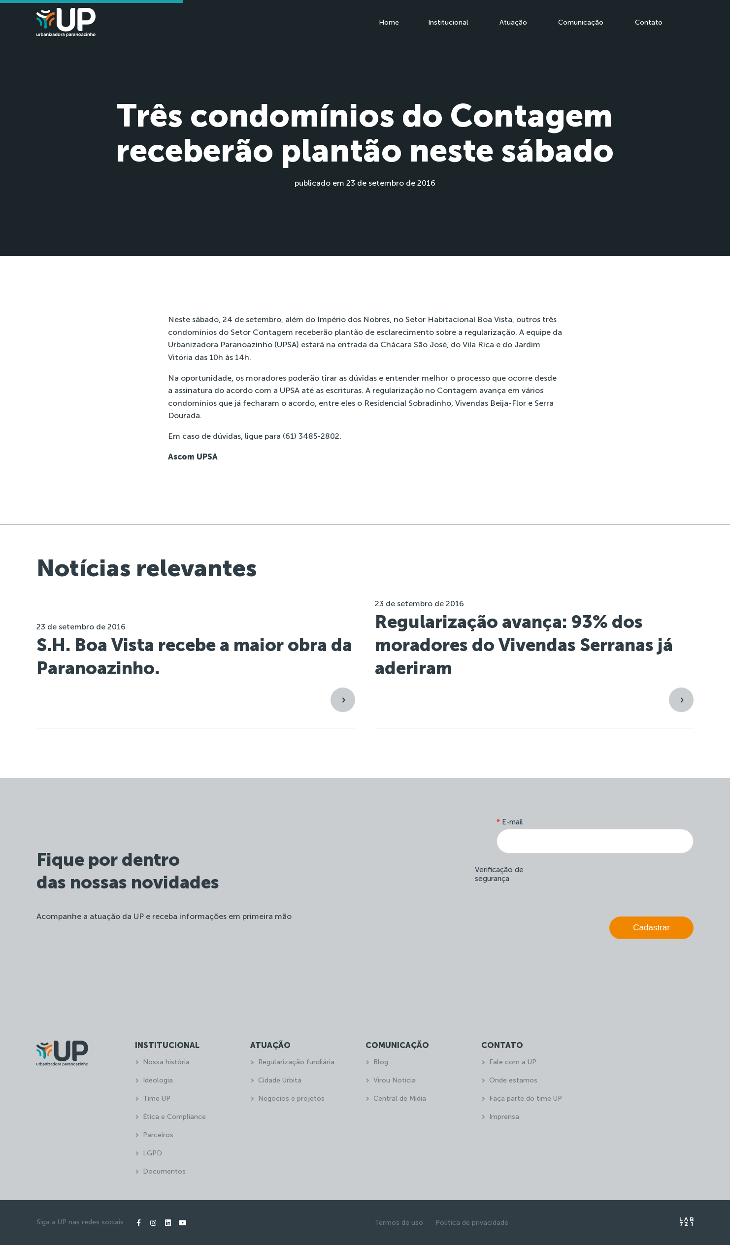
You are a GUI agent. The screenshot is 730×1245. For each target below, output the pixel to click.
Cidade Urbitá (279, 1080)
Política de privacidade (471, 1222)
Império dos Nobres (352, 319)
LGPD (152, 1153)
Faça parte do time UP (525, 1098)
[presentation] (619, 882)
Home (389, 22)
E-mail (510, 822)
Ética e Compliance (174, 1117)
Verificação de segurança (499, 874)
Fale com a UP (512, 1062)
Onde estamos (513, 1080)
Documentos (164, 1171)
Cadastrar (651, 927)
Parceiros (158, 1135)
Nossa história (166, 1062)
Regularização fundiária (296, 1062)
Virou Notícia (394, 1080)
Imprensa (504, 1117)
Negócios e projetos (291, 1098)
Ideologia (158, 1080)
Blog (380, 1062)
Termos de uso (398, 1222)
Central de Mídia (399, 1098)
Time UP (156, 1098)
